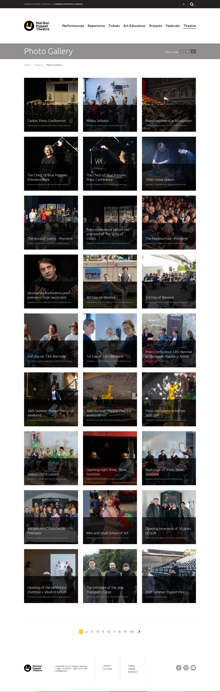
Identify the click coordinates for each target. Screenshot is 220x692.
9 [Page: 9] (125, 631)
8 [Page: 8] (119, 631)
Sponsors (107, 666)
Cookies (131, 666)
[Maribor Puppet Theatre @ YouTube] (193, 668)
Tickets (114, 26)
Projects (155, 26)
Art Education (134, 26)
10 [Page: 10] (131, 631)
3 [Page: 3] (92, 631)
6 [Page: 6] (108, 631)
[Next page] (139, 631)
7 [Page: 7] (114, 631)
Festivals (173, 26)
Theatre (189, 26)
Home (27, 65)
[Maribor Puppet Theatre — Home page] (36, 26)
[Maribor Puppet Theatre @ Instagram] (186, 668)
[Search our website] (192, 4)
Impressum (132, 672)
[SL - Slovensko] (184, 4)
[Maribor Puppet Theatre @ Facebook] (179, 668)
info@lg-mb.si (61, 671)
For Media (107, 669)
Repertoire (96, 26)
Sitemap (131, 669)
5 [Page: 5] (103, 631)
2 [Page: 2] (86, 631)
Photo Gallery (54, 65)
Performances (73, 26)
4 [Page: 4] (97, 631)
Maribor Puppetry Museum (68, 4)
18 (187, 51)
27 (193, 51)
